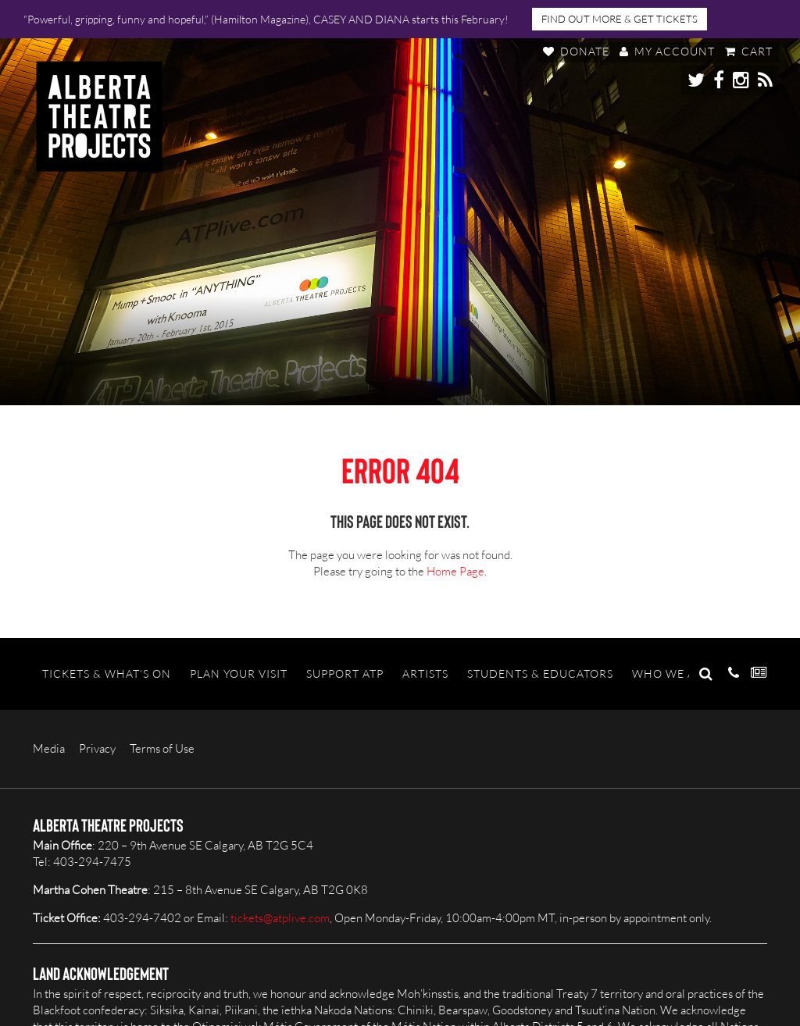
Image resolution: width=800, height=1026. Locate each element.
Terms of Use (162, 748)
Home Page (455, 571)
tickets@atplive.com (280, 917)
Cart (749, 51)
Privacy (97, 748)
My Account (667, 51)
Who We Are (671, 673)
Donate (576, 51)
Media (49, 748)
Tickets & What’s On (106, 673)
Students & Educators (540, 673)
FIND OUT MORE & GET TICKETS (619, 18)
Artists (425, 673)
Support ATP (345, 673)
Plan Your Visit (239, 673)
